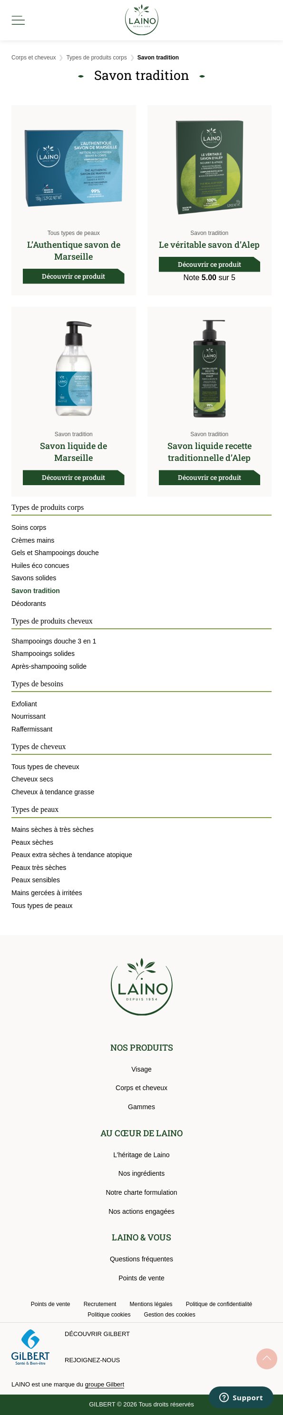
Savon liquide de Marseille (73, 451)
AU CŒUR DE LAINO (141, 1133)
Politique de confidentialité (219, 1304)
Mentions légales (151, 1304)
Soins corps (28, 527)
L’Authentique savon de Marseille (73, 250)
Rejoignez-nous (92, 1360)
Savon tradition (209, 233)
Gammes (141, 1107)
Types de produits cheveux (52, 621)
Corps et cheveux (33, 57)
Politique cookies (109, 1314)
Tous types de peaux (74, 233)
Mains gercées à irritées (46, 893)
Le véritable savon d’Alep (209, 244)
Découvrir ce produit (73, 276)
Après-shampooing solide (49, 666)
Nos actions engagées (141, 1211)
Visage (141, 1069)
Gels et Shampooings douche (55, 552)
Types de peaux (35, 809)
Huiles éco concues (40, 565)
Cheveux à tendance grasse (52, 792)
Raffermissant (31, 729)
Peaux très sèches (38, 867)
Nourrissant (28, 716)
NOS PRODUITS (141, 1047)
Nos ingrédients (141, 1173)
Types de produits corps (96, 57)
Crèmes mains (32, 540)
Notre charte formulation (141, 1192)
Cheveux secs (32, 779)
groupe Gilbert (104, 1384)
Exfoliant (24, 704)
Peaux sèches (32, 842)
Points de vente (141, 1278)
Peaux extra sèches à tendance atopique (71, 855)
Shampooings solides (43, 653)
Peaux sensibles (35, 880)
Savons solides (33, 578)
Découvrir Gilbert (97, 1333)
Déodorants (28, 603)
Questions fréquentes (141, 1259)
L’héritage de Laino (141, 1155)
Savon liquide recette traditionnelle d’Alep (209, 451)
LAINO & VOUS (141, 1237)
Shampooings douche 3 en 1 (53, 641)
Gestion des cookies (169, 1314)
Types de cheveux (38, 746)
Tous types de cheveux (45, 767)
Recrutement (100, 1304)
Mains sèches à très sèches (52, 829)
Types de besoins (37, 684)
